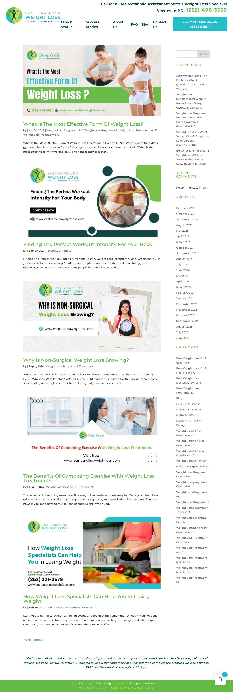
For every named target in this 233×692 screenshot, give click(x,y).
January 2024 (184, 298)
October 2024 (185, 247)
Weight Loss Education (191, 460)
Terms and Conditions (132, 687)
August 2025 (184, 225)
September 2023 (187, 321)
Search (203, 54)
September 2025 (187, 219)
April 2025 (182, 236)
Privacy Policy (93, 687)
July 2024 (182, 264)
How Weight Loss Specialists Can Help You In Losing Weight (86, 599)
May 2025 (182, 230)
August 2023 (184, 326)
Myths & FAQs (185, 415)
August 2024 (184, 259)
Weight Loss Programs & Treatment (69, 366)
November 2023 (186, 309)
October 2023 (185, 315)
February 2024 (185, 292)
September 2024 (187, 253)
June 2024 (183, 270)
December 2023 (186, 304)
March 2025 (183, 242)
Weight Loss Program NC (100, 130)
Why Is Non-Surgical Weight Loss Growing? (76, 360)
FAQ (134, 25)
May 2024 (182, 276)
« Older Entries (33, 639)
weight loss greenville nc (193, 466)
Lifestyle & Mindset (188, 409)
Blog (145, 25)
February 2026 (185, 208)
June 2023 (182, 338)
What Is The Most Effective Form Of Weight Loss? (83, 124)
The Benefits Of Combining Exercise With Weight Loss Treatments (88, 478)
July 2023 (182, 332)
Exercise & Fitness (59, 250)
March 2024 (183, 287)
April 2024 (182, 281)
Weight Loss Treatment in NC (138, 130)
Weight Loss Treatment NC (41, 134)
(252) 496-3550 (207, 10)
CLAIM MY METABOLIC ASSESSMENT (199, 24)
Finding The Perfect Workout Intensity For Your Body (88, 244)
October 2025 (185, 213)
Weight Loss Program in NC (64, 130)
